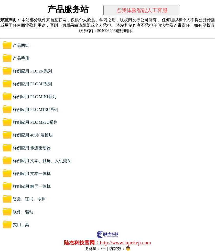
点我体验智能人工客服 (141, 10)
